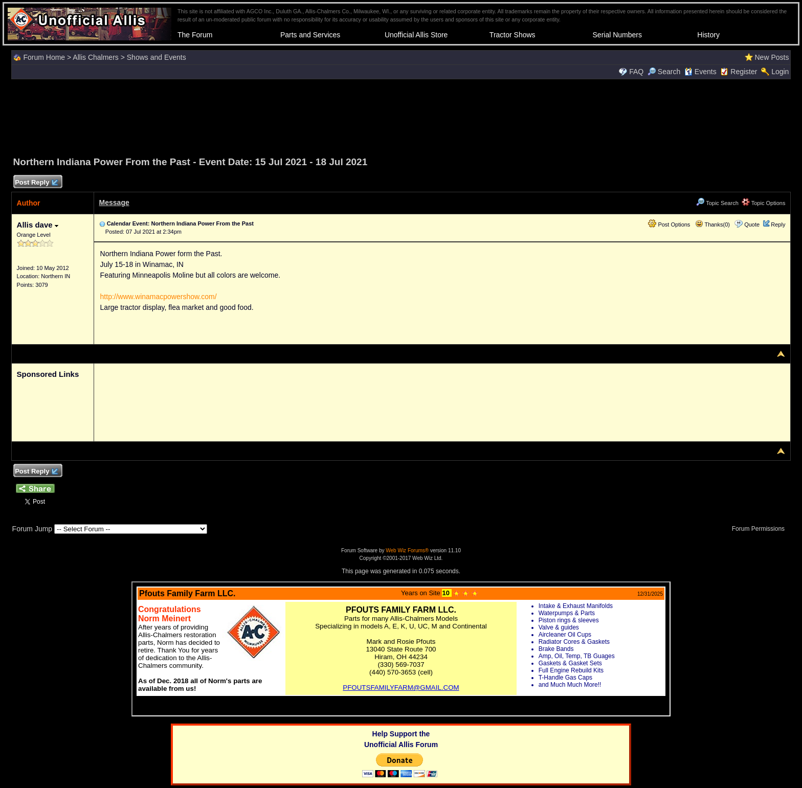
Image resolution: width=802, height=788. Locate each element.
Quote (752, 224)
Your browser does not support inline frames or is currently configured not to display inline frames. (401, 648)
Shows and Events (156, 57)
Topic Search (717, 203)
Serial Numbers (617, 35)
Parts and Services (310, 35)
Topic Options (764, 203)
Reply (778, 224)
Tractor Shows (512, 35)
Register (743, 71)
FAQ (636, 71)
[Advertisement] (401, 116)
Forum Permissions (761, 528)
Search (664, 71)
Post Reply (36, 182)
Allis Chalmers (95, 57)
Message (114, 202)
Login (780, 71)
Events (700, 71)
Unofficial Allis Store (416, 35)
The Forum (194, 35)
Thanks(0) (712, 224)
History (708, 35)
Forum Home (44, 57)
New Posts (771, 57)
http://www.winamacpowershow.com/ (158, 296)
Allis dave (37, 224)
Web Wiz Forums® (407, 550)
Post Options (669, 224)
